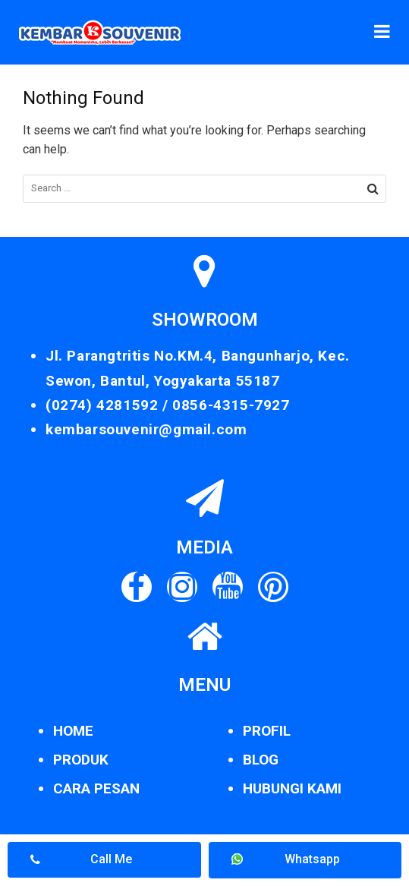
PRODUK (81, 759)
